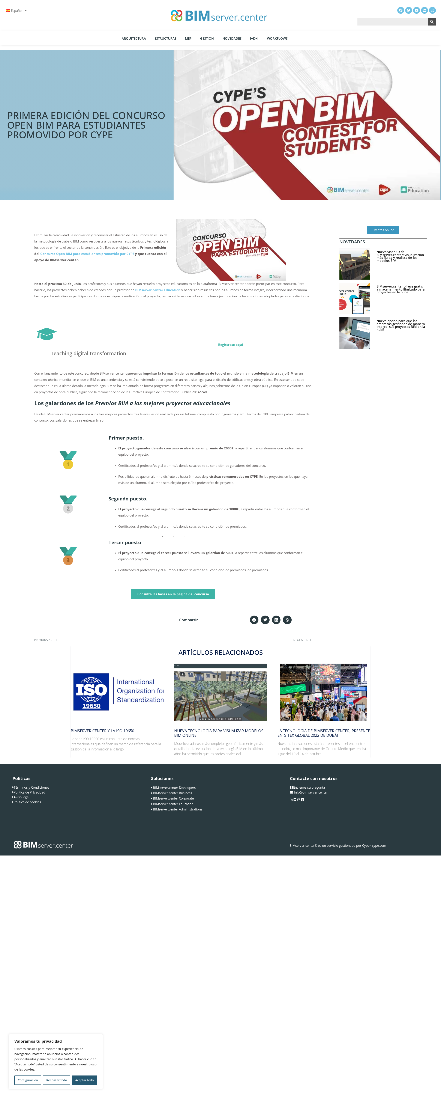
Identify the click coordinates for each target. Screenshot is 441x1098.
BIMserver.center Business (172, 793)
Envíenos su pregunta (307, 787)
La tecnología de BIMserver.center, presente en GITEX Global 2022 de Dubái (324, 733)
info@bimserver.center (311, 792)
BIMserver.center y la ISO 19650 (102, 730)
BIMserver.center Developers (174, 787)
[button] (254, 620)
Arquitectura (134, 38)
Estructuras (165, 38)
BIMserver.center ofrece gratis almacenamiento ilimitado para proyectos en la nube (400, 289)
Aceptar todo (84, 1080)
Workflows (277, 38)
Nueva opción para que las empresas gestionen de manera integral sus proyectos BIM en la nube (400, 325)
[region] (56, 1061)
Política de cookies (27, 802)
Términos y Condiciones (31, 787)
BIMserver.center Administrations (177, 809)
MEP (188, 38)
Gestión (207, 38)
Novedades (232, 38)
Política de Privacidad (29, 792)
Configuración (28, 1080)
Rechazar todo (56, 1080)
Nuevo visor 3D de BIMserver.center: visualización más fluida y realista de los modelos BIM (400, 256)
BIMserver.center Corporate (173, 798)
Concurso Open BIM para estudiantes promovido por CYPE (87, 254)
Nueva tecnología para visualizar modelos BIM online (218, 733)
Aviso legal (21, 797)
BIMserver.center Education (173, 804)
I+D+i (254, 38)
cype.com (379, 845)
